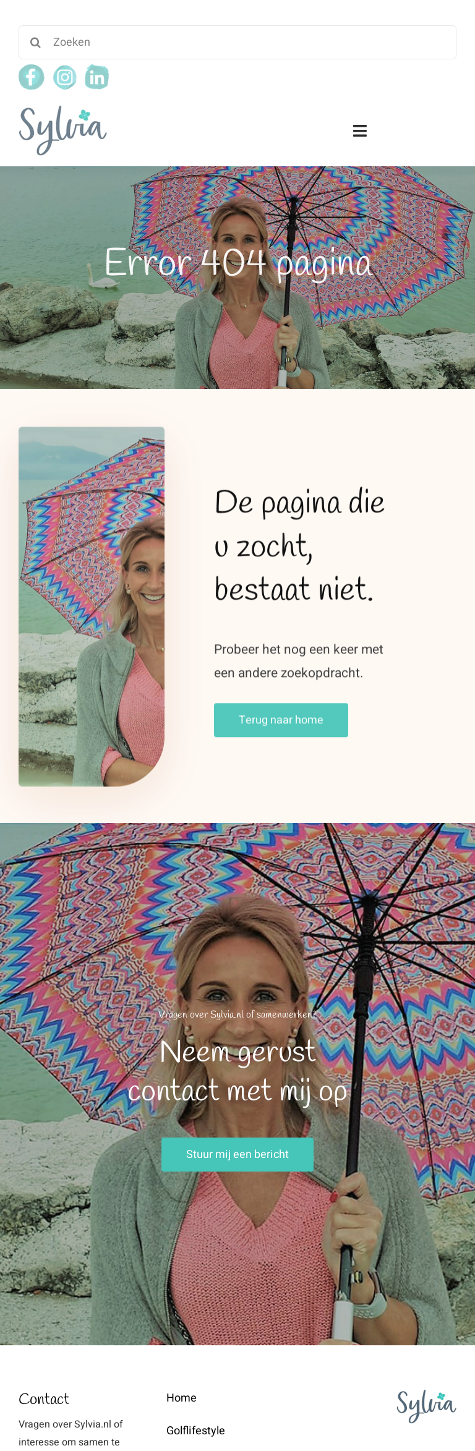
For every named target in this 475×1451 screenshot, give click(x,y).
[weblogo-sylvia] (63, 108)
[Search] (36, 42)
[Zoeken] (237, 42)
